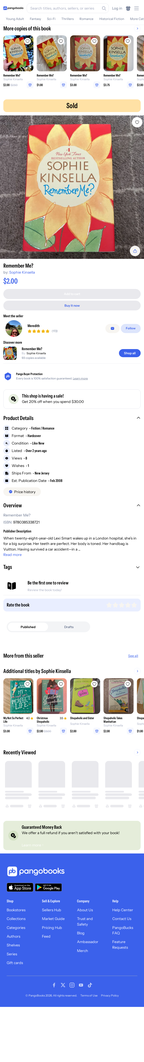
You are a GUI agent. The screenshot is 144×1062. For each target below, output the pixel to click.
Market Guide (53, 967)
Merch (82, 999)
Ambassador (87, 990)
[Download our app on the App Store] (20, 935)
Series (12, 1002)
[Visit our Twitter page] (63, 1033)
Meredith (34, 324)
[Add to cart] (72, 292)
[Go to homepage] (13, 8)
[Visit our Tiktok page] (89, 1033)
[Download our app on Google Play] (48, 936)
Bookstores (16, 958)
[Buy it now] (72, 304)
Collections (16, 967)
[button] (72, 417)
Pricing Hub (52, 976)
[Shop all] (130, 351)
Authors (13, 984)
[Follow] (131, 326)
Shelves (13, 993)
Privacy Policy (110, 1043)
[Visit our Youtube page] (80, 1033)
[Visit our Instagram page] (72, 1033)
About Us (85, 958)
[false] (113, 326)
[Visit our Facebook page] (54, 1033)
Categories (16, 976)
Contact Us (121, 967)
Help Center (122, 958)
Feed (46, 984)
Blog (81, 981)
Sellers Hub (51, 958)
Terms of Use (89, 1043)
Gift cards (15, 1011)
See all (133, 654)
